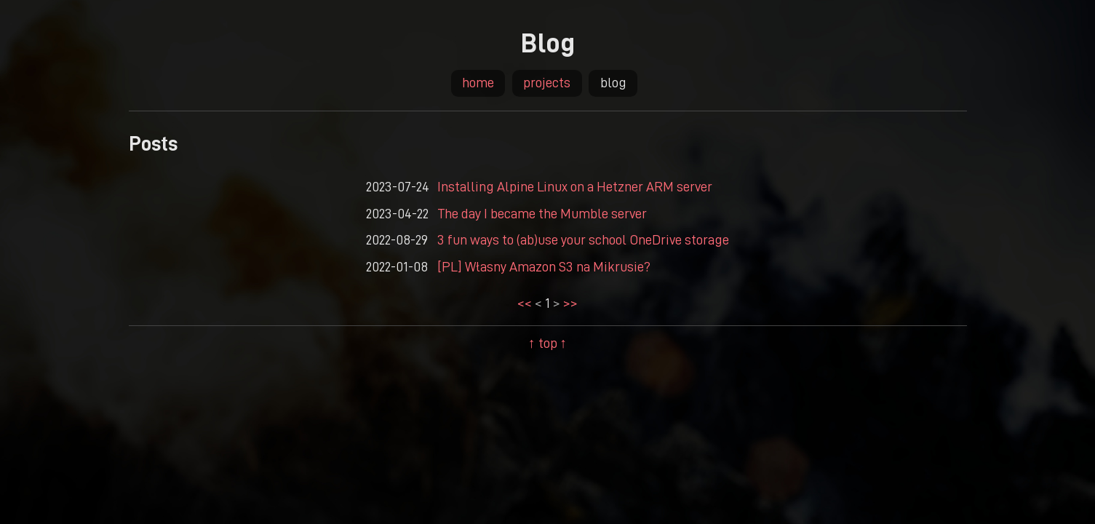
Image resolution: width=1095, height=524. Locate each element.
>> (569, 302)
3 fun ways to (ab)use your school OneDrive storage (583, 239)
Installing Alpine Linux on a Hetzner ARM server (574, 186)
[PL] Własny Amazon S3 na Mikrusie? (543, 266)
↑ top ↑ (547, 342)
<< (526, 302)
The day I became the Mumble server (542, 213)
